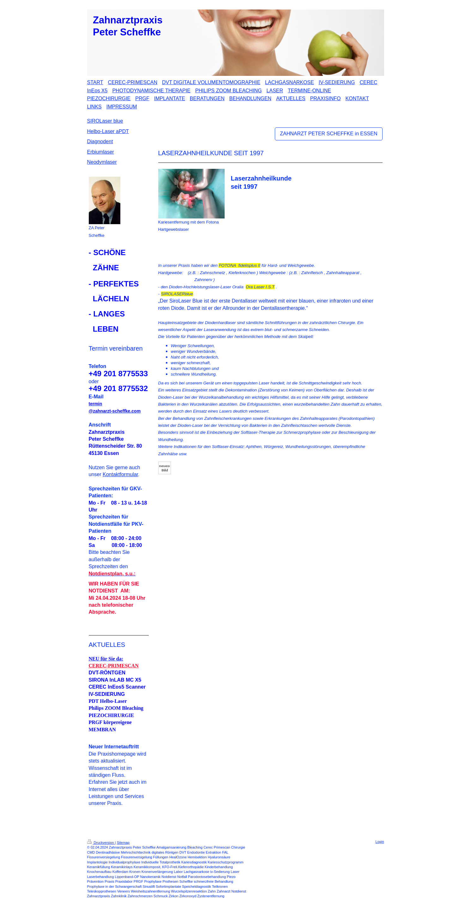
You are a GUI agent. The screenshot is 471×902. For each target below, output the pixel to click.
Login (380, 842)
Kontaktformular (120, 474)
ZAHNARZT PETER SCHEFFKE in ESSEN (328, 133)
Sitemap (123, 842)
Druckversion (101, 842)
